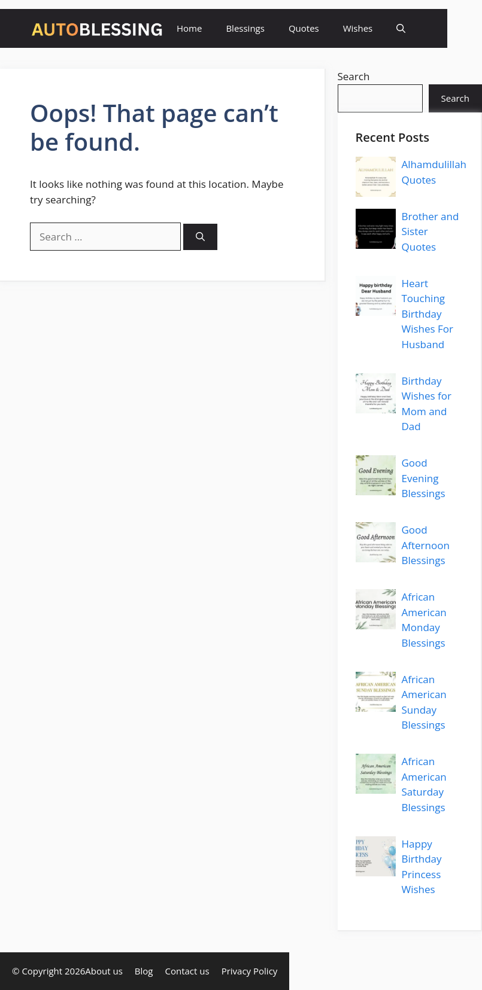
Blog (144, 971)
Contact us (187, 971)
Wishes (358, 28)
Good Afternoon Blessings (426, 545)
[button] (400, 28)
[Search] (200, 237)
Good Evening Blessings (423, 478)
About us (103, 971)
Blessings (245, 28)
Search (354, 76)
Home (189, 28)
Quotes (304, 28)
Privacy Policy (250, 971)
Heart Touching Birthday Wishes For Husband (428, 313)
